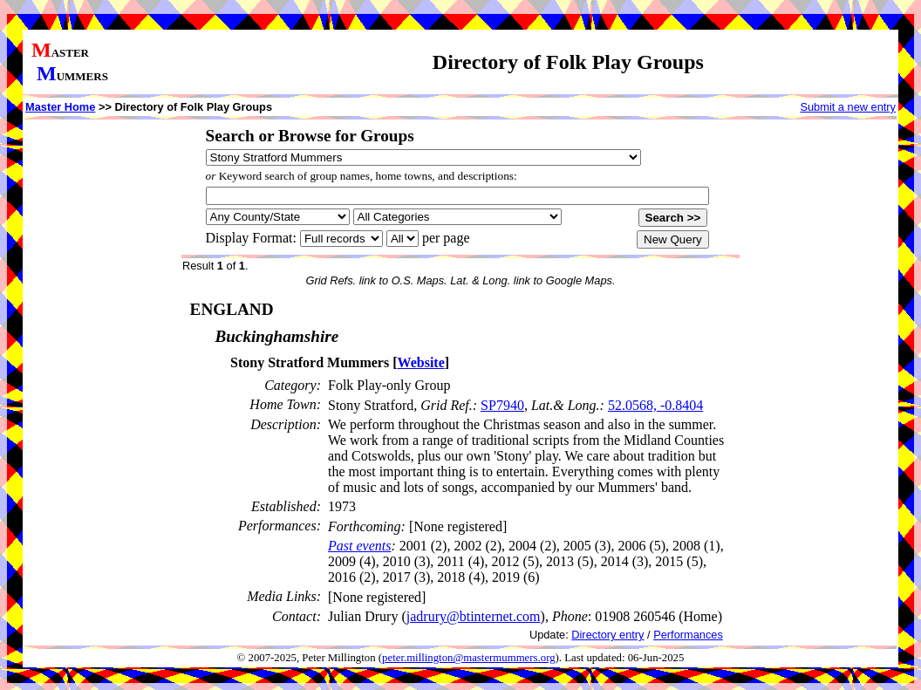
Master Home (60, 106)
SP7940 (502, 405)
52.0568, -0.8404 (655, 405)
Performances (688, 634)
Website (421, 362)
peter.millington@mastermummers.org (469, 658)
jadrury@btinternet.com (473, 616)
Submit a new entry (848, 106)
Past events (359, 545)
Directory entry (607, 634)
